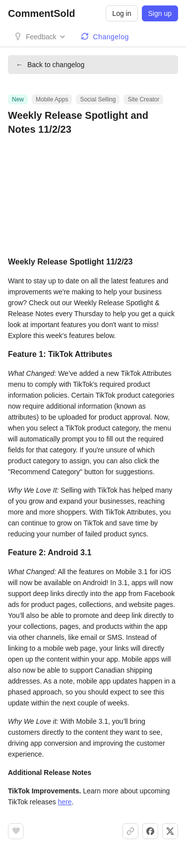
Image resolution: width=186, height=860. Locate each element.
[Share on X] (170, 831)
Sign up (160, 13)
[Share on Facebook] (150, 831)
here (65, 802)
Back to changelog (50, 64)
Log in (121, 13)
